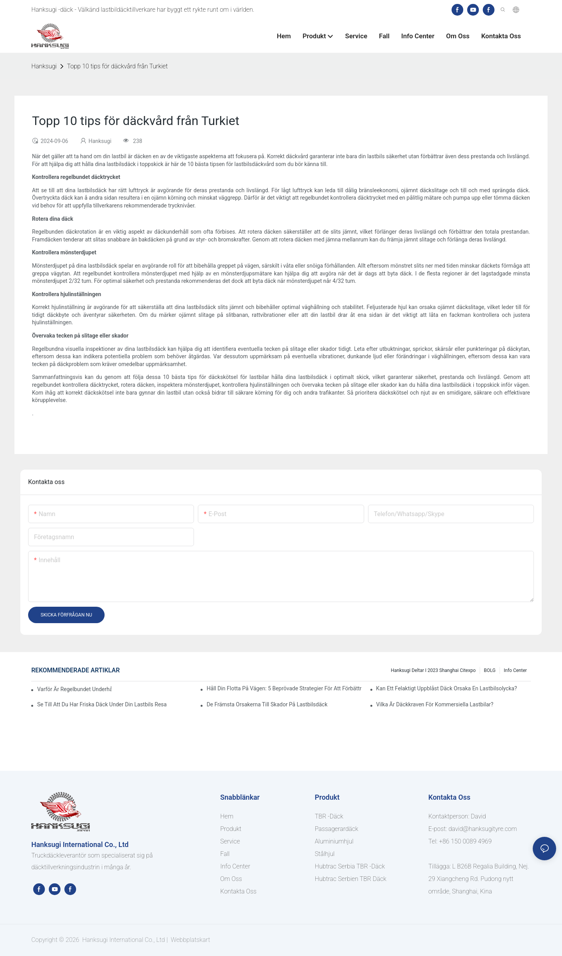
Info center (515, 670)
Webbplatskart (189, 939)
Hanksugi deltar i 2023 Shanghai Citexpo (433, 670)
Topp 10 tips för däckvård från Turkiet (117, 66)
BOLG (490, 670)
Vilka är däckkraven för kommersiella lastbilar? (435, 704)
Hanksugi (44, 66)
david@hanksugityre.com (482, 829)
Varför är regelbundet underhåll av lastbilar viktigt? (74, 689)
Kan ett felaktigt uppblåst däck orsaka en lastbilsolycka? (446, 688)
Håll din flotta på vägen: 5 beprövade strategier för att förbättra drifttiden (283, 688)
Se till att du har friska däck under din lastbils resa (102, 704)
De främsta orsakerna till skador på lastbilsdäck (266, 704)
